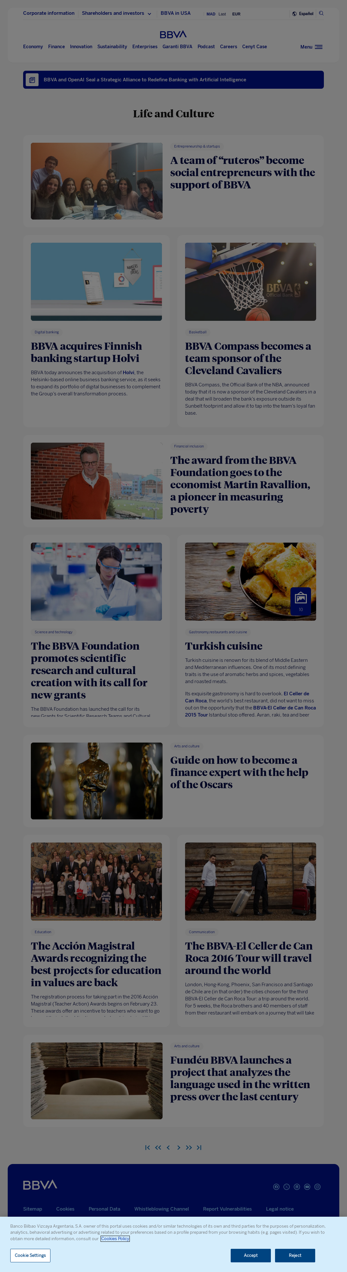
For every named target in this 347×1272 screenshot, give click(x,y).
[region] (173, 1244)
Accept (251, 1255)
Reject (295, 1255)
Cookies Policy (115, 1238)
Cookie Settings (30, 1255)
